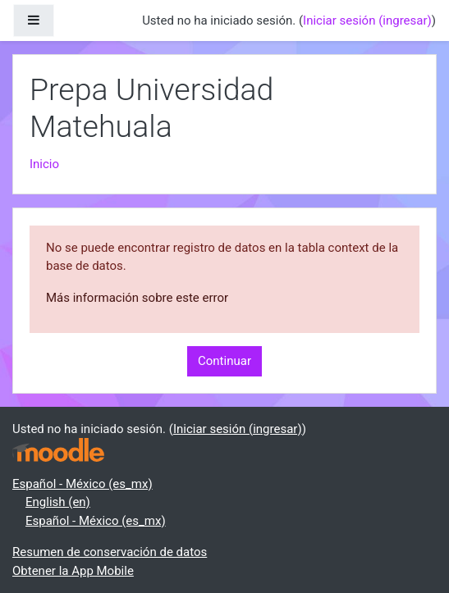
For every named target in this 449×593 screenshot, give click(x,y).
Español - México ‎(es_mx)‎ (82, 484)
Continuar (224, 361)
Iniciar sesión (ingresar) (367, 20)
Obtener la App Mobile (73, 570)
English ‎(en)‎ (57, 502)
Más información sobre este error (137, 297)
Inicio (44, 164)
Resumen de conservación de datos (109, 552)
